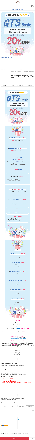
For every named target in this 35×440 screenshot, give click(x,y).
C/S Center (14, 415)
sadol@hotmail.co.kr (26, 419)
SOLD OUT (14, 438)
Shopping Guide (7, 415)
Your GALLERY (32, 6)
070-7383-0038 (4, 419)
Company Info (2, 415)
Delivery (13, 85)
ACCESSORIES (23, 4)
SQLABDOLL (5, 7)
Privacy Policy (11, 415)
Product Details (5, 85)
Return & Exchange (21, 85)
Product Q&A (30, 85)
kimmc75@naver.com (14, 433)
